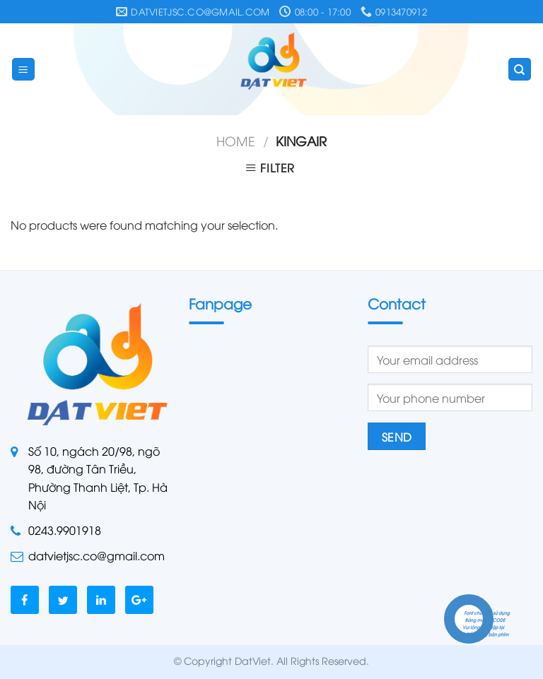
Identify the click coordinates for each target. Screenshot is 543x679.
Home (235, 140)
